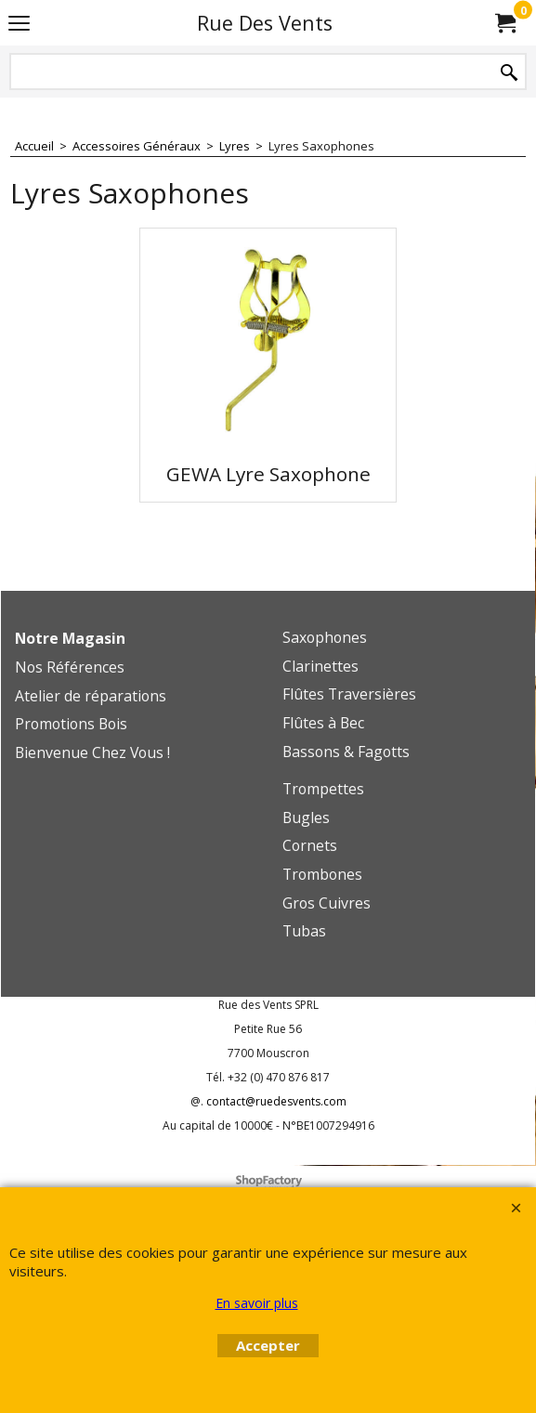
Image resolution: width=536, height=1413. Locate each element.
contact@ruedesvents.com (276, 1101)
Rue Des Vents (265, 22)
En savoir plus (257, 1303)
